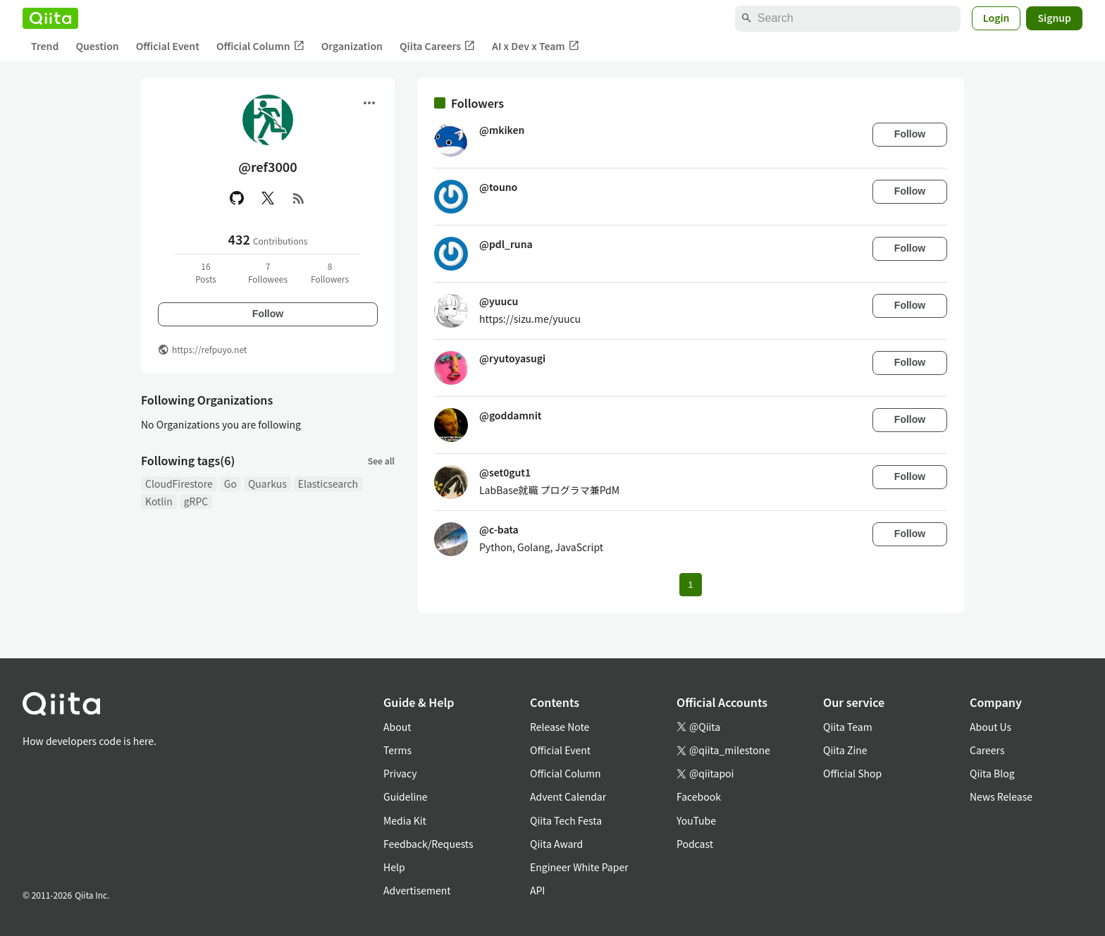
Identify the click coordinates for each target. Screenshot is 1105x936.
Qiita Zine (845, 750)
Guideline (405, 796)
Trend (44, 46)
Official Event (167, 46)
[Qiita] (50, 18)
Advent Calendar (568, 796)
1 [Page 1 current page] (690, 584)
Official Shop (852, 773)
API (537, 890)
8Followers (330, 272)
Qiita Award (556, 844)
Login (996, 18)
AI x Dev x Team (535, 46)
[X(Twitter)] (267, 198)
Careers (987, 750)
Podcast (695, 844)
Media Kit (404, 820)
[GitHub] (236, 198)
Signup (1054, 18)
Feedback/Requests (428, 844)
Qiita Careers (437, 46)
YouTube (696, 820)
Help (394, 867)
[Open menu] (369, 103)
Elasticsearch (328, 483)
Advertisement (417, 890)
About (397, 727)
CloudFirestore (179, 483)
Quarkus (267, 483)
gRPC (196, 501)
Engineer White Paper (579, 867)
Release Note (559, 727)
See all (381, 461)
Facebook (699, 796)
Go (230, 483)
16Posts (205, 272)
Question (96, 46)
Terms (397, 750)
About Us (990, 727)
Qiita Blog (992, 773)
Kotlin (159, 501)
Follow (267, 313)
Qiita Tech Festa (566, 820)
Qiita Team (847, 727)
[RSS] (298, 198)
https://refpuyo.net (209, 349)
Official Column (260, 46)
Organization (352, 46)
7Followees (268, 272)
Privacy (399, 773)
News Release (1001, 796)
